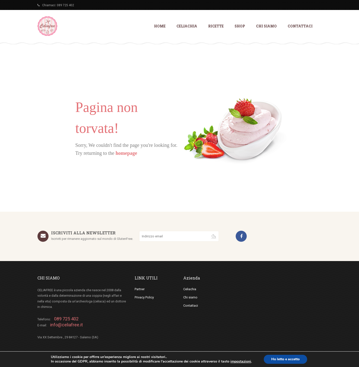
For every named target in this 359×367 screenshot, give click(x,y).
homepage (126, 153)
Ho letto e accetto (285, 359)
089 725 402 (65, 5)
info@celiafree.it (66, 324)
